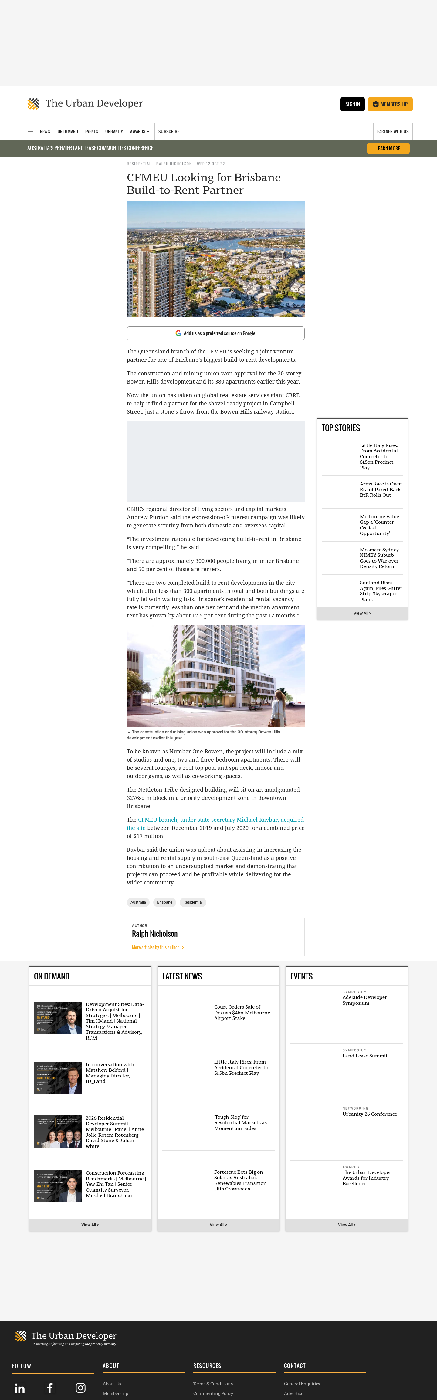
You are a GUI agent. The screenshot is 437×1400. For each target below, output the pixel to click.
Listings (102, 1376)
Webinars (104, 1366)
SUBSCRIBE (359, 1349)
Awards (102, 1347)
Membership (390, 104)
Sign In (352, 104)
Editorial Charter (194, 1366)
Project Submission (279, 1356)
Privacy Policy (191, 1347)
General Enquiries (278, 1327)
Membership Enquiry (281, 1366)
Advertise (269, 1337)
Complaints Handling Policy (205, 1376)
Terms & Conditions (197, 1327)
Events (102, 1356)
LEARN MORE (388, 148)
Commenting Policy (197, 1337)
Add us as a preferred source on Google (215, 333)
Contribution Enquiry (281, 1347)
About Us (104, 1327)
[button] (132, 1310)
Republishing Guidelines (201, 1356)
